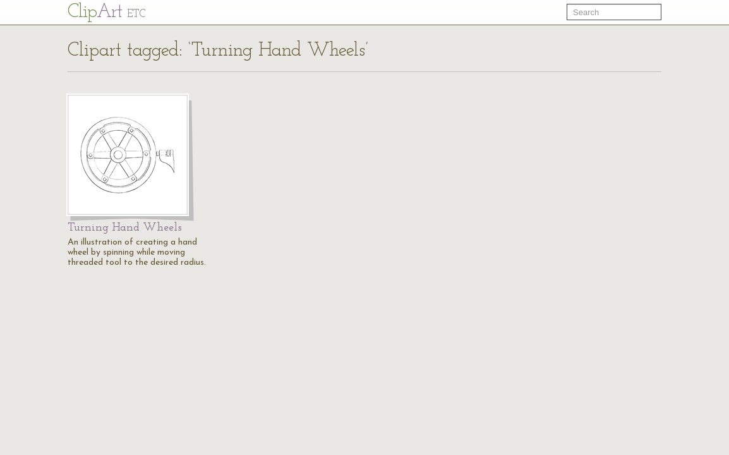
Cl (106, 12)
